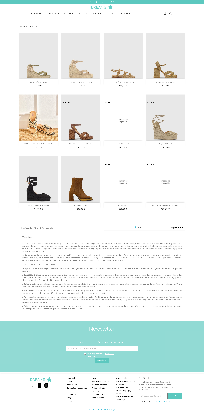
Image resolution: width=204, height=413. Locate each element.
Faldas (94, 378)
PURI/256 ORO (123, 144)
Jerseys (70, 391)
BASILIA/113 (123, 205)
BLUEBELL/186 (81, 205)
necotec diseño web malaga (102, 409)
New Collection (73, 378)
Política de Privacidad (125, 381)
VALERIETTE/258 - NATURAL (81, 144)
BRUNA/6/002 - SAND (38, 82)
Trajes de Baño (98, 388)
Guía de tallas (122, 378)
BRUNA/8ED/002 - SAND (81, 82)
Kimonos (71, 401)
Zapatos (95, 391)
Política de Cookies (124, 396)
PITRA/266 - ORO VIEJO (123, 82)
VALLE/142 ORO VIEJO (165, 82)
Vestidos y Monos (99, 385)
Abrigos (70, 398)
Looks (69, 381)
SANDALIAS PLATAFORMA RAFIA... (39, 144)
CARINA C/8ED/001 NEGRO (38, 205)
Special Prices (98, 398)
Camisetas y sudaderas (77, 388)
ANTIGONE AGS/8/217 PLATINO (165, 205)
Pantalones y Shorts (100, 381)
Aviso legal (121, 400)
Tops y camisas (73, 385)
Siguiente (177, 227)
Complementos (98, 394)
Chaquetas (71, 394)
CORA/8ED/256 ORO (165, 144)
